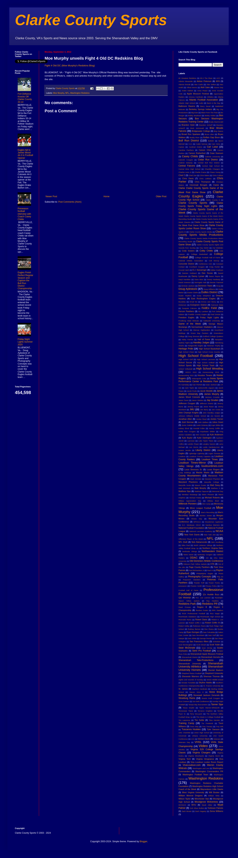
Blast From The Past (209, 113)
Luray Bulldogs (184, 473)
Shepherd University (214, 673)
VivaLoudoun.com (192, 765)
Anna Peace (202, 91)
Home (107, 196)
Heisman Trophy (213, 346)
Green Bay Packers (199, 333)
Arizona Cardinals (196, 97)
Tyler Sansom (213, 729)
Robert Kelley (183, 626)
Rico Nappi (215, 613)
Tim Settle (199, 720)
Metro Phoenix (208, 494)
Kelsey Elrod (183, 428)
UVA (192, 739)
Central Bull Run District (208, 163)
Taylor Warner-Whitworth (209, 708)
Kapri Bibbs (215, 425)
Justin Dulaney (202, 425)
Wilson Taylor (184, 799)
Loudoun (181, 456)
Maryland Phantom (212, 479)
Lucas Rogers (213, 469)
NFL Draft (182, 542)
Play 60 (220, 577)
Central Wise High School (189, 169)
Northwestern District (212, 551)
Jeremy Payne (193, 407)
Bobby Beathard (194, 115)
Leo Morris (193, 447)
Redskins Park (187, 603)
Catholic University (212, 157)
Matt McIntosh (184, 488)
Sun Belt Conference (200, 701)
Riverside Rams (185, 620)
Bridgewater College (201, 131)
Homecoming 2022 (186, 375)
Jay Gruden (212, 400)
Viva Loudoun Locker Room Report (207, 762)
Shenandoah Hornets (210, 657)
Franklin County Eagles (197, 314)
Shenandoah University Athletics (200, 665)
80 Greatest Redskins (187, 78)
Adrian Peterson (204, 81)
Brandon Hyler (188, 125)
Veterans (217, 739)
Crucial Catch (183, 270)
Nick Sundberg (217, 542)
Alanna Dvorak (184, 84)
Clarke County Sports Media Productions (200, 233)
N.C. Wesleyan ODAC (191, 525)
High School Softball (206, 363)
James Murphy (211, 394)
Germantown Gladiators (202, 327)
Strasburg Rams (186, 698)
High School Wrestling (209, 368)
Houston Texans (205, 375)
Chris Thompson (202, 182)
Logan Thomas (214, 453)
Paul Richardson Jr (196, 570)
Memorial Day (217, 491)
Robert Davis (201, 619)
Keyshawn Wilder (207, 431)
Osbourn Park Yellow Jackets (195, 564)
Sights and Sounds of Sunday (190, 680)
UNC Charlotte (184, 733)
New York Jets (210, 535)
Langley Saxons (208, 444)
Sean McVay (207, 648)
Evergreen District (198, 305)
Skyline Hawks (205, 682)
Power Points (214, 583)
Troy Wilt (219, 726)
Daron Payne (214, 276)
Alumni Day (218, 87)
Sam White (192, 638)
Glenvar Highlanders (201, 330)
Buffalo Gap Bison (211, 137)
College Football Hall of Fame (207, 258)
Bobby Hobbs (210, 115)
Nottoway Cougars (205, 555)
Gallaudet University (211, 321)
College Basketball (199, 254)
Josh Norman (188, 422)
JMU (192, 409)
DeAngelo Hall (200, 282)
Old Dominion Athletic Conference (206, 561)
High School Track (205, 365)
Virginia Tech (184, 759)
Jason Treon (183, 400)
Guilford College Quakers (213, 336)
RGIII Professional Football (193, 613)
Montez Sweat (206, 516)
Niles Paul (185, 545)
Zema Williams (216, 811)
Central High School (211, 166)
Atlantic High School (186, 103)
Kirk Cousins (201, 435)
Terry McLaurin (196, 714)
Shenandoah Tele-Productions (195, 660)
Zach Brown (186, 811)
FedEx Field (209, 308)
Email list (193, 302)
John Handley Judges (211, 413)
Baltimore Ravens (186, 106)
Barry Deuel (205, 106)
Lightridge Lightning (197, 453)
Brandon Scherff (205, 125)
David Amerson (184, 282)
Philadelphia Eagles (204, 573)
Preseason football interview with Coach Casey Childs (24, 214)
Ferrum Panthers (186, 311)
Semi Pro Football (201, 650)
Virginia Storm (214, 756)
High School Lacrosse (206, 359)
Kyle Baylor (187, 438)
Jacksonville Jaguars (206, 388)
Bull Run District (188, 140)
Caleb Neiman (202, 144)
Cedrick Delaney (185, 163)
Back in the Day (213, 103)
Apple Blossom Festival (198, 94)
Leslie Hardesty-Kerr (211, 447)
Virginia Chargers (201, 752)
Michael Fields (195, 498)
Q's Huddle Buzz (211, 594)
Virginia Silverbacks (196, 756)
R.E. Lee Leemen (203, 598)
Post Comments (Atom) (69, 202)
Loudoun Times (210, 459)
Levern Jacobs (184, 450)
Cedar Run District (208, 159)
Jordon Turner (216, 419)
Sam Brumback (198, 635)
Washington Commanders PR (209, 771)
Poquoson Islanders (191, 580)
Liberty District (203, 450)
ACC (218, 78)
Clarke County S (213, 200)
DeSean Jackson (188, 286)
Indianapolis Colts (199, 379)
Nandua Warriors (213, 525)
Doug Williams (209, 289)
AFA (218, 81)
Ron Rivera (209, 629)
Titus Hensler (214, 720)
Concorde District (186, 264)
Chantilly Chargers (212, 169)
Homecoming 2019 (211, 372)
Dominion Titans (205, 286)
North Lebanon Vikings (203, 545)
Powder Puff (199, 583)
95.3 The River (206, 78)
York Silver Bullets (197, 808)
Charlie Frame (200, 172)
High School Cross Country (209, 352)
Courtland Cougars (197, 267)
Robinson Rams (199, 626)
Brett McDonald (197, 128)
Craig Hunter (214, 267)
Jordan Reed (201, 419)
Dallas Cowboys (216, 270)
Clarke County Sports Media (200, 232)
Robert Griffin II (195, 623)
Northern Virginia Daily (212, 548)
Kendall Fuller (199, 428)
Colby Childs (206, 250)
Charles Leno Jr (184, 172)
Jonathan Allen (185, 419)
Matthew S (215, 488)
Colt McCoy (214, 261)
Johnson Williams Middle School (192, 416)
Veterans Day (184, 742)
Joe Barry (204, 410)
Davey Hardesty (213, 279)
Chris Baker (204, 175)
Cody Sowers (188, 251)
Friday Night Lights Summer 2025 (25, 342)
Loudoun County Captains (200, 456)
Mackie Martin (202, 472)
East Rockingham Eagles (203, 298)
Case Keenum (216, 153)
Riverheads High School (210, 617)
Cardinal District (195, 147)
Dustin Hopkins (185, 296)
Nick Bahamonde (199, 542)
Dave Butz (198, 279)
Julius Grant (217, 422)
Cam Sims (216, 144)
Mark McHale (195, 479)
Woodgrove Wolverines (206, 802)
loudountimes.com (212, 466)
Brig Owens (218, 131)
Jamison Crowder (212, 397)
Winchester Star (201, 799)
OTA (212, 564)
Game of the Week (189, 323)
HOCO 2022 (191, 372)
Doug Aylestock (187, 288)
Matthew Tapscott (202, 491)
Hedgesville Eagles (195, 346)
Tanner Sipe (217, 704)
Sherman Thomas (211, 676)
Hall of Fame (203, 339)
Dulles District (209, 292)
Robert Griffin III (212, 623)
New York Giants (192, 534)
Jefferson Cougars (186, 403)
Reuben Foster (202, 610)
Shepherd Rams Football (192, 673)
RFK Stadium (217, 610)
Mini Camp (206, 504)
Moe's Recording (207, 512)
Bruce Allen (209, 134)
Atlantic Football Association (203, 100)
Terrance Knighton (205, 711)
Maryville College (211, 482)
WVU (194, 805)
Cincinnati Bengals (198, 185)
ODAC (194, 557)
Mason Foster (200, 485)
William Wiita (213, 796)
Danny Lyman (198, 276)
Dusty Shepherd (203, 296)
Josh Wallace (203, 422)
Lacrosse (191, 441)
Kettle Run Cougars (187, 431)
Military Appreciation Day (189, 501)
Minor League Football (200, 508)
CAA (190, 144)
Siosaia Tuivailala (188, 683)
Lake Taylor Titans (205, 441)
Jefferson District (206, 403)
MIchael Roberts (212, 497)
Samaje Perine (205, 638)
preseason (182, 586)
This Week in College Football (208, 717)
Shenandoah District (190, 657)
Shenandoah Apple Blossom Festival (206, 654)
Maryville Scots (184, 485)
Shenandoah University (189, 663)
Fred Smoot (215, 314)
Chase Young (215, 172)
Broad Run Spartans (190, 134)
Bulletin (211, 141)
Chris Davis (188, 178)
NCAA (219, 531)
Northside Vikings (189, 551)
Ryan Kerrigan (192, 632)
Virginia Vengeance (205, 759)
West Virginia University (193, 792)
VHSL (198, 742)
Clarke (216, 185)
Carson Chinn (205, 150)
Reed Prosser (184, 607)
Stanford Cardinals (199, 689)
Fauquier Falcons (189, 308)
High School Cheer (186, 352)
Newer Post (51, 196)
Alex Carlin (198, 84)
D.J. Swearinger (199, 270)
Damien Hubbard (189, 273)
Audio (201, 103)
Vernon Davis (204, 739)
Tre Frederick (207, 723)
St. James (183, 689)
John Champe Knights (188, 413)
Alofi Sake (205, 87)
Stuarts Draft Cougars (211, 698)
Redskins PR (210, 603)
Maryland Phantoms (188, 482)
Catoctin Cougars (185, 160)
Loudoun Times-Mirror (192, 462)
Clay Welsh (204, 248)
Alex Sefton (211, 84)
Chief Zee (193, 175)
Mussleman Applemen (214, 522)
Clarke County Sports (91, 20)
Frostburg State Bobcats (188, 321)
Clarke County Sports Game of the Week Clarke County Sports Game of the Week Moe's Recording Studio (200, 216)
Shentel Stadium (215, 670)
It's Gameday (183, 385)
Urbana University (200, 736)
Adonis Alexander (185, 81)
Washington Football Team (195, 774)
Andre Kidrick (187, 91)
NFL (67, 93)
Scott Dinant (201, 645)
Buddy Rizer (195, 137)
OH (207, 558)
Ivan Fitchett (197, 385)
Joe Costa (216, 410)
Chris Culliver (218, 175)
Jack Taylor (189, 388)
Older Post (161, 196)
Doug (218, 286)
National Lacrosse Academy (200, 531)
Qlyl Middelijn (184, 597)
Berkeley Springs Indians (200, 109)
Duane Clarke (192, 292)
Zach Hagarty (200, 811)
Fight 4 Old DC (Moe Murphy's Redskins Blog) (70, 65)
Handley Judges (201, 342)
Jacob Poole (192, 391)
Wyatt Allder (207, 805)
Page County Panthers (199, 567)
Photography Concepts (199, 576)
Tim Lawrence (184, 720)
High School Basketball (209, 349)
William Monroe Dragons (190, 795)
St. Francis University (211, 686)
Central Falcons (186, 165)
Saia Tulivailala (209, 632)
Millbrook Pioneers (187, 503)
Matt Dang (215, 485)
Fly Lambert (203, 311)
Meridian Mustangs (189, 494)
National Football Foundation (191, 528)
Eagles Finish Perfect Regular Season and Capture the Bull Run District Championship (25, 280)
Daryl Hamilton (184, 279)
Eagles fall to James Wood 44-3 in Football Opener (25, 154)
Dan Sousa (207, 273)
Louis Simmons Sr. (193, 469)
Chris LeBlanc (205, 179)
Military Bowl (213, 501)
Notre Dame (189, 555)
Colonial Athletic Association (190, 261)
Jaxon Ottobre (197, 400)
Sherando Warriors (190, 676)
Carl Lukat (212, 147)
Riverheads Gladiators (187, 617)
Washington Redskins (79, 93)
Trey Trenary (207, 726)
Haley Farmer (187, 339)
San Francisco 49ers (199, 641)
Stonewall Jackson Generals (206, 695)
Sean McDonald (186, 647)
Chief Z (181, 175)
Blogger (143, 841)
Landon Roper (193, 444)
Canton (181, 147)
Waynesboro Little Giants (211, 789)
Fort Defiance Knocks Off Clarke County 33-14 (25, 98)
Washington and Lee (200, 768)
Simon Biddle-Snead (215, 680)
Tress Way (194, 726)
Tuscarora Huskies (191, 729)
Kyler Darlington (204, 438)
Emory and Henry (208, 302)
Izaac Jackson (211, 385)
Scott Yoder (215, 645)
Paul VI (210, 570)
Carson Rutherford (197, 153)
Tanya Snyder (188, 708)
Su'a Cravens (183, 701)
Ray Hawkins (212, 601)
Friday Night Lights (209, 317)
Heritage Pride (185, 348)
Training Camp (186, 723)
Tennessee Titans (185, 711)
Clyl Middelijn (217, 248)
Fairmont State (217, 305)
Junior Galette (187, 425)
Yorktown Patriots (215, 808)
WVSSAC (182, 805)
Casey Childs (190, 156)
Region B (202, 607)
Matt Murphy (200, 488)
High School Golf (185, 359)
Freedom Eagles (186, 317)
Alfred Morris (192, 87)
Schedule (216, 642)
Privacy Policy (211, 586)
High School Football (195, 356)
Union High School (201, 733)
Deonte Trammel (216, 282)
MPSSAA (197, 522)
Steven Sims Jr (196, 692)
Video (203, 746)
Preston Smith (196, 586)
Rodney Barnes (194, 629)
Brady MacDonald (216, 122)
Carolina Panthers (186, 150)
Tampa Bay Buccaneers (198, 705)
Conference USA (205, 264)
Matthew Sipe (184, 491)
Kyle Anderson (216, 434)
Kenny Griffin (214, 428)
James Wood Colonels (189, 397)
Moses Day (196, 519)
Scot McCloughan (185, 645)
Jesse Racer (208, 407)
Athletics (210, 97)
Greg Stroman (193, 336)
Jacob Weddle (206, 391)
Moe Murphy (58, 93)
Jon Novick (215, 416)
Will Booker (214, 792)
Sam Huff (212, 635)
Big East (194, 113)
